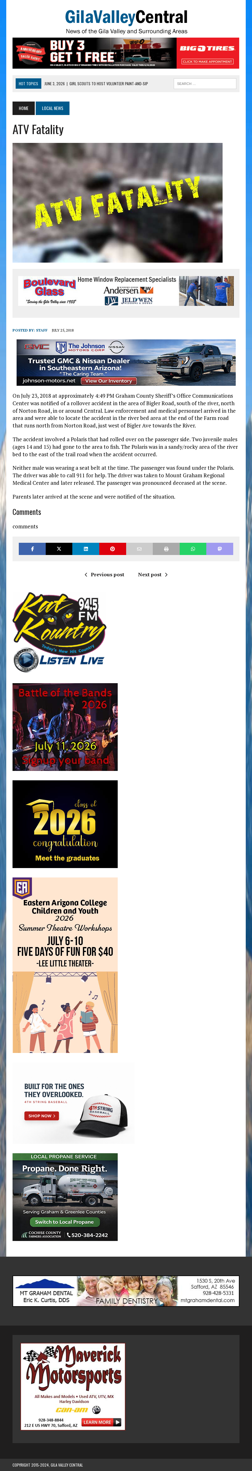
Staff (42, 330)
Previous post (104, 574)
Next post (152, 574)
